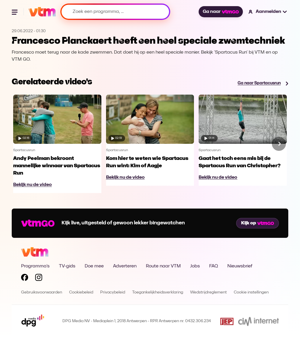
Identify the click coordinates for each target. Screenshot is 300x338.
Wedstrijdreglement (208, 292)
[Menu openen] (15, 11)
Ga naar (220, 11)
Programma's (35, 266)
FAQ (213, 266)
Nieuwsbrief (239, 266)
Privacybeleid (112, 292)
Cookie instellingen (251, 292)
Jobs (195, 266)
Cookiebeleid (81, 292)
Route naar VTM (163, 266)
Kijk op (257, 223)
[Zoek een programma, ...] (115, 12)
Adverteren (125, 266)
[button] (268, 11)
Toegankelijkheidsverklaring (157, 292)
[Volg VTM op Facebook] (24, 278)
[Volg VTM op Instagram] (38, 278)
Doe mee (94, 266)
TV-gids (67, 266)
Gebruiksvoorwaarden (41, 292)
